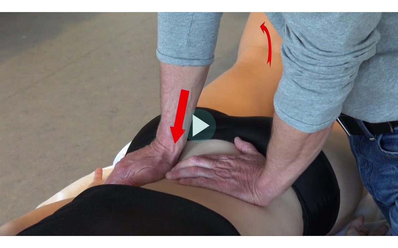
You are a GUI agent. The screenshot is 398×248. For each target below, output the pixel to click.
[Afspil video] (199, 141)
